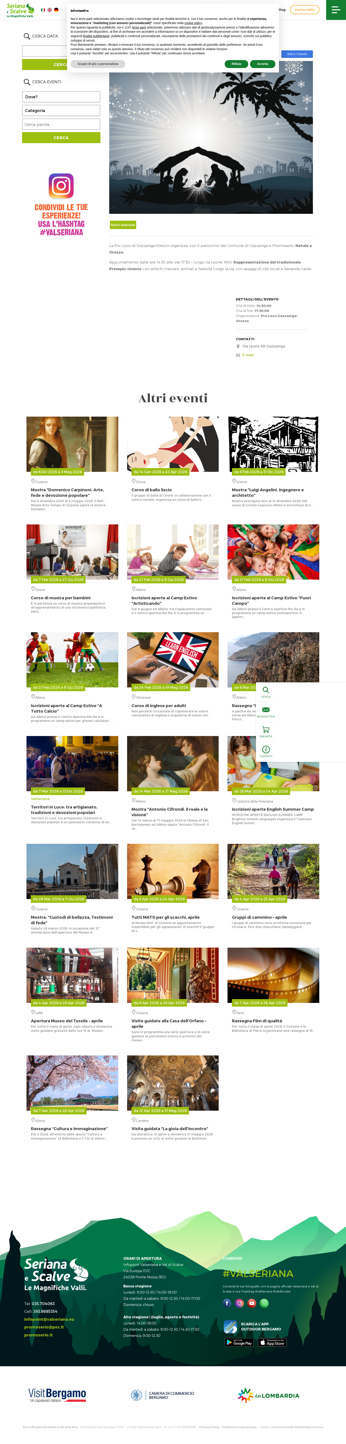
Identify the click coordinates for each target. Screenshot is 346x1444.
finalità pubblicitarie (96, 36)
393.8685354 (45, 1311)
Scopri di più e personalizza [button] (98, 64)
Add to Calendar (297, 54)
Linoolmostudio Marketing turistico (297, 1427)
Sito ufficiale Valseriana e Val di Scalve (50, 1427)
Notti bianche (123, 225)
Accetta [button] (262, 64)
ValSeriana (72, 806)
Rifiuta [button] (236, 64)
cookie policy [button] (193, 23)
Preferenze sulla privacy (239, 1427)
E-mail (248, 355)
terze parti (139, 27)
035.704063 (43, 1303)
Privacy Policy (209, 1427)
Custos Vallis (305, 9)
